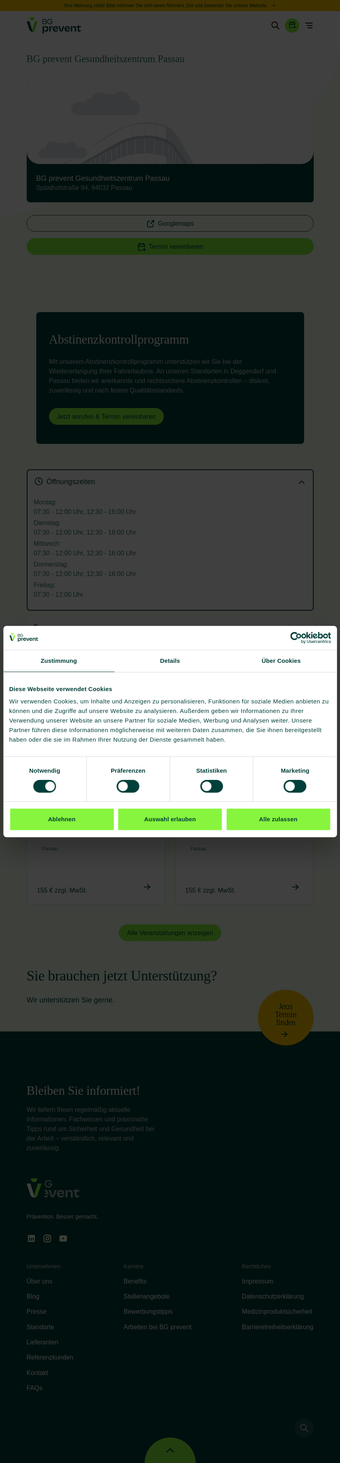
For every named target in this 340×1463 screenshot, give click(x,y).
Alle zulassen (278, 819)
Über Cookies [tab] (281, 660)
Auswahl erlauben (170, 819)
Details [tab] (170, 660)
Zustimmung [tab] (59, 660)
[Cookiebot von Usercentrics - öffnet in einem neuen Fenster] (296, 638)
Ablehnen (61, 819)
